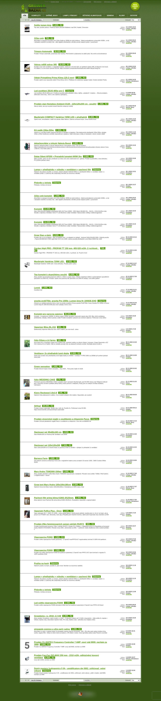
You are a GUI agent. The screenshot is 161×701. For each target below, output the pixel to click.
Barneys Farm (41, 458)
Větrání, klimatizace (92, 15)
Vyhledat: (56, 20)
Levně (37, 288)
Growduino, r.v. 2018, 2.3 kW (47, 616)
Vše (25, 15)
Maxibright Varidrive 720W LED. (49, 261)
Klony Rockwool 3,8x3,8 (45, 393)
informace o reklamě (110, 1)
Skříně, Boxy (52, 15)
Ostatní (133, 15)
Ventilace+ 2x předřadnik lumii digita (51, 353)
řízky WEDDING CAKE (44, 380)
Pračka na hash (41, 563)
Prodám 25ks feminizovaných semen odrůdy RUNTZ (59, 524)
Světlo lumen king (42, 25)
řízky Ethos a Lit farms (45, 340)
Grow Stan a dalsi (43, 235)
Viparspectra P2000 (43, 537)
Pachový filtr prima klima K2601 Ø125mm (54, 498)
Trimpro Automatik (43, 51)
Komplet (38, 209)
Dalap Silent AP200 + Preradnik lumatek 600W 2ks (58, 156)
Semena (110, 15)
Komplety (36, 15)
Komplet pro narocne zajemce (48, 314)
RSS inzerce (97, 1)
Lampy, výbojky (70, 15)
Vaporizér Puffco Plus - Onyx (48, 511)
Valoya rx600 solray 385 (45, 64)
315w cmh (39, 38)
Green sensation (42, 366)
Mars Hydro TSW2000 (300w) (48, 471)
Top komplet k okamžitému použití (50, 275)
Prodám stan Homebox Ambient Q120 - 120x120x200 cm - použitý (65, 104)
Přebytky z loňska (42, 183)
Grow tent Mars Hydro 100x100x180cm (52, 485)
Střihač (37, 406)
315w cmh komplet (43, 196)
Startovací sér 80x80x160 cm (48, 432)
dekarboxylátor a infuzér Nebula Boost (52, 143)
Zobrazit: (128, 20)
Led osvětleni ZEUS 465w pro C (49, 91)
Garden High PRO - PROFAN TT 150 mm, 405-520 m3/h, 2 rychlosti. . (66, 248)
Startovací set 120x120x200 (47, 445)
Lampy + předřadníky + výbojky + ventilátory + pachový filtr (62, 170)
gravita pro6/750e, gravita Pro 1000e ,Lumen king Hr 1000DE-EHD (65, 301)
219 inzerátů (87, 1)
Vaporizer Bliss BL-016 (45, 327)
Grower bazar (55, 1)
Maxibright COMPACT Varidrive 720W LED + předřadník (60, 117)
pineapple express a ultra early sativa (52, 629)
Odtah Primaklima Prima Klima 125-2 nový (54, 78)
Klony (122, 15)
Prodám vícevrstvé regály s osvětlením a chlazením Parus (61, 419)
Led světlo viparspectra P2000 (48, 603)
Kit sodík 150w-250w (44, 130)
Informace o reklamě (85, 685)
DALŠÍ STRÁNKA (36, 20)
